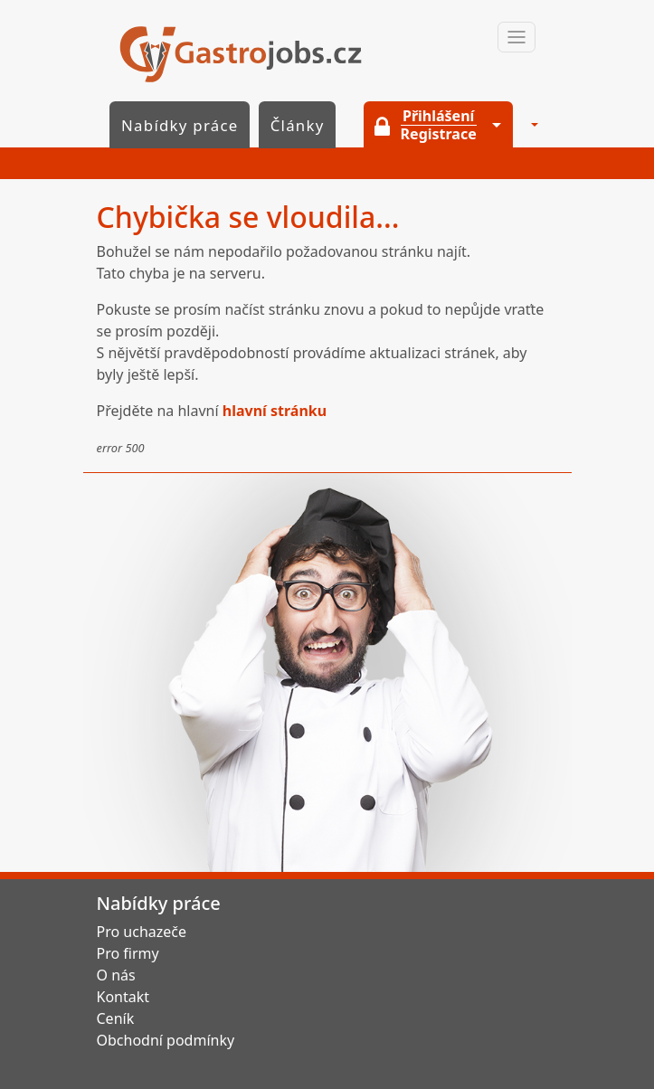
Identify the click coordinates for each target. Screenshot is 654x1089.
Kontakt (123, 997)
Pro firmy (128, 953)
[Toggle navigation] (517, 37)
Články (297, 125)
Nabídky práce (180, 125)
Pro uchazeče (142, 932)
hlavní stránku (275, 411)
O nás (116, 975)
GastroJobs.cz (240, 54)
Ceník (116, 1018)
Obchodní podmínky (166, 1040)
